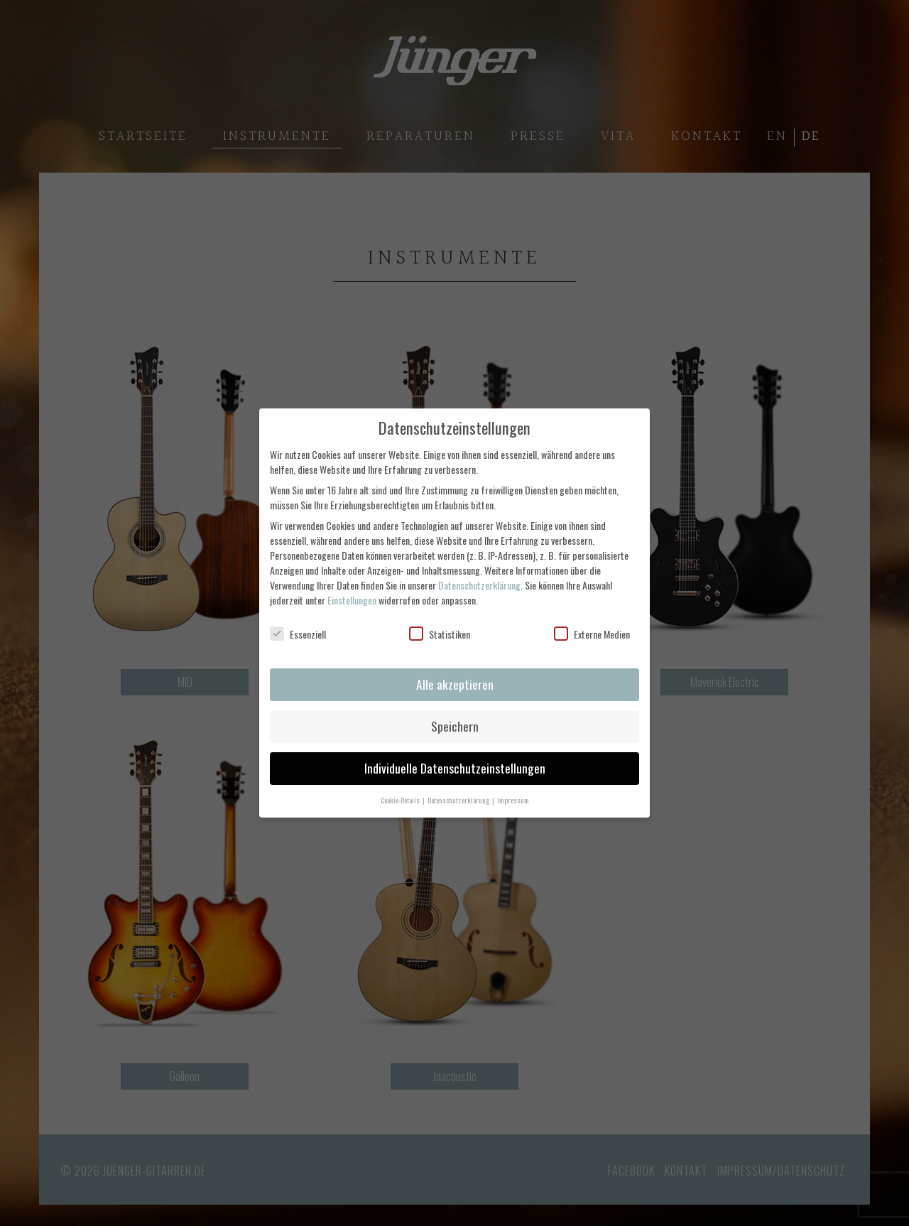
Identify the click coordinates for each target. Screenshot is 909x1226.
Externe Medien (592, 633)
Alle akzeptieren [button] (455, 684)
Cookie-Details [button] (401, 799)
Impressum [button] (513, 799)
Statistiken (439, 633)
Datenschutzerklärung (479, 584)
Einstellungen (351, 599)
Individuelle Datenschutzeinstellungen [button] (454, 768)
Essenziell (298, 633)
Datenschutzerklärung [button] (459, 799)
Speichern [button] (455, 726)
